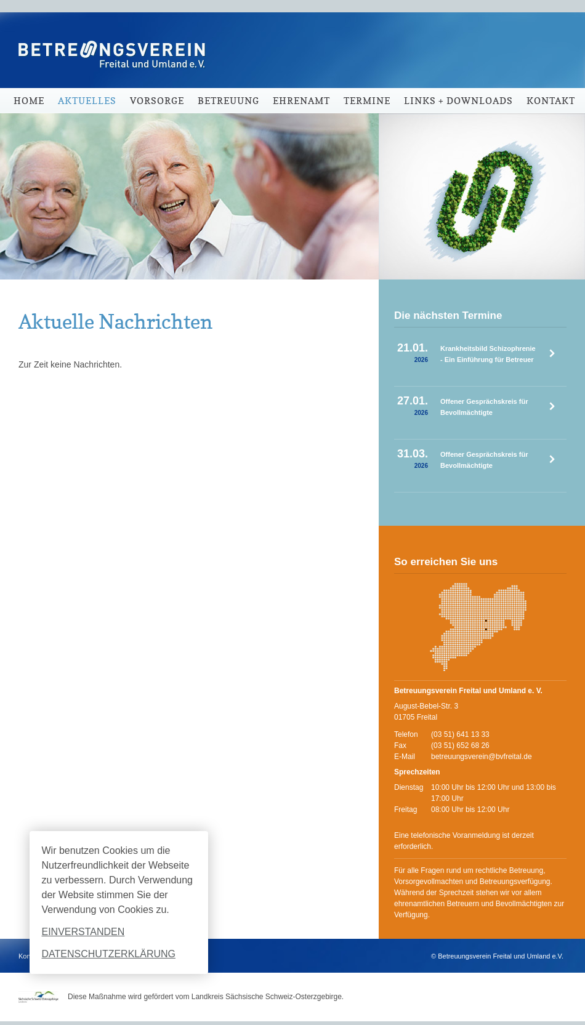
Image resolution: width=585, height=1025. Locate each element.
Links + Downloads (458, 101)
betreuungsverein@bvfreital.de (481, 756)
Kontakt (550, 101)
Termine (367, 101)
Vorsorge (157, 101)
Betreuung (228, 101)
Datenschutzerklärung (109, 954)
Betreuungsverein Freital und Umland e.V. (108, 43)
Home (29, 101)
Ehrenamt (301, 101)
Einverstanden (83, 932)
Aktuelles (87, 101)
